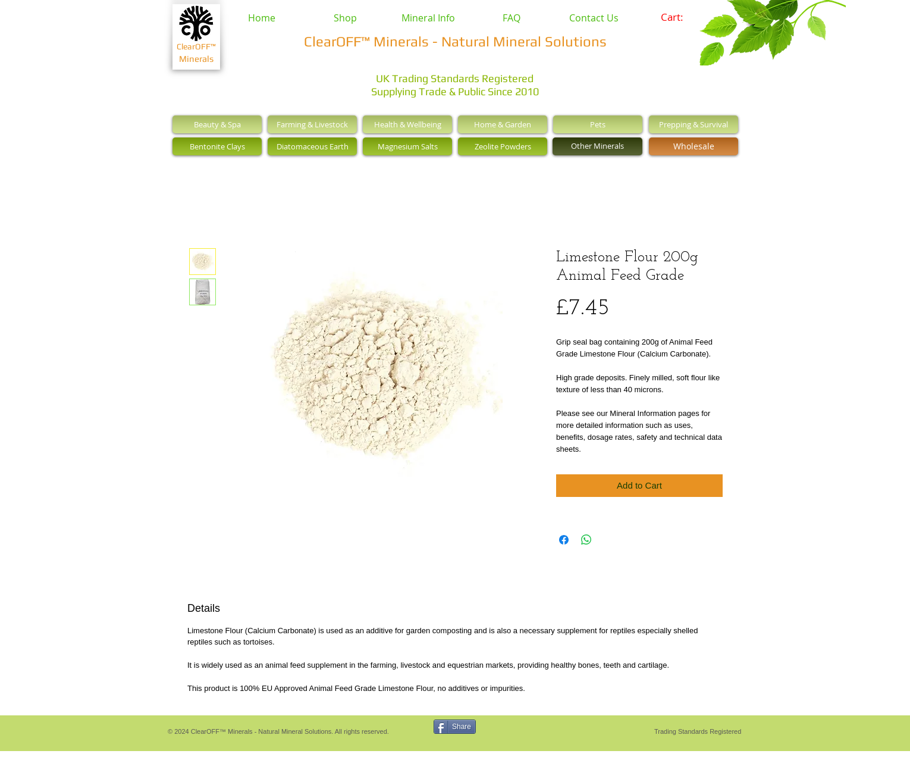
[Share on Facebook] (564, 540)
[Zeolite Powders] (502, 146)
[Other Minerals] (597, 146)
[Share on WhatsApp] (586, 540)
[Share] (455, 727)
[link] (680, 17)
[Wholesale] (693, 146)
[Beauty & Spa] (217, 124)
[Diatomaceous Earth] (312, 146)
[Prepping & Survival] (693, 124)
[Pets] (597, 124)
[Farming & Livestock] (312, 124)
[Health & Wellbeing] (407, 124)
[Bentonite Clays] (217, 146)
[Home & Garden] (502, 124)
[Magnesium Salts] (407, 146)
